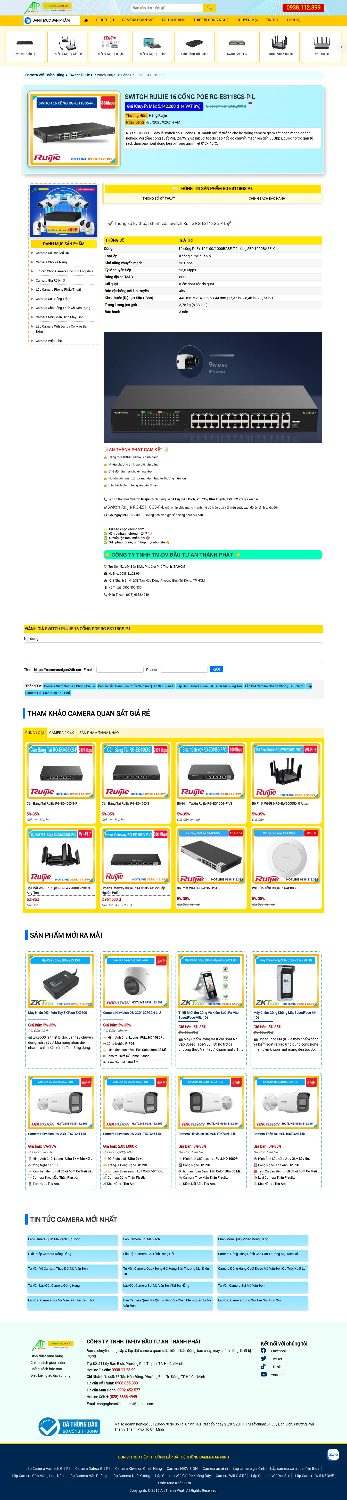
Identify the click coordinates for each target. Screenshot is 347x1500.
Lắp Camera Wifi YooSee (270, 1476)
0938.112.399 (303, 7)
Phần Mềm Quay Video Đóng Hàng (243, 1239)
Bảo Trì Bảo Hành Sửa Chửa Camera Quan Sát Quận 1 (135, 686)
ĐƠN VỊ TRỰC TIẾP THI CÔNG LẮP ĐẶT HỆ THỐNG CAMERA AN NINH (173, 1457)
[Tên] (57, 670)
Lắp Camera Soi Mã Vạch (141, 1239)
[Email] (120, 670)
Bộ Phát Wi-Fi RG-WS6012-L (197, 888)
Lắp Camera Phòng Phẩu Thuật (58, 289)
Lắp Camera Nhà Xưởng (131, 1476)
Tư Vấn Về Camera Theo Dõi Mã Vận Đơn (58, 1268)
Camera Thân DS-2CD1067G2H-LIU (279, 1134)
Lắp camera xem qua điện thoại (295, 1468)
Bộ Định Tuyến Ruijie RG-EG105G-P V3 (204, 803)
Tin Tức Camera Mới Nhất (73, 1220)
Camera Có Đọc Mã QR (52, 253)
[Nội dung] (173, 652)
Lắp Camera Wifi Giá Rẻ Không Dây (183, 1476)
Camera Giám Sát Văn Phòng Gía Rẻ (69, 686)
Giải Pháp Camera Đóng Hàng (49, 1254)
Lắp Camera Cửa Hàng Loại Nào (38, 1476)
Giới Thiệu (105, 20)
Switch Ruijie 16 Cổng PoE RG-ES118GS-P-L (129, 75)
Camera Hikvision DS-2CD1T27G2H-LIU (207, 1134)
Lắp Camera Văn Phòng (88, 1476)
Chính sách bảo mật (46, 1369)
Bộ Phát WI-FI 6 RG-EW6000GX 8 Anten (280, 803)
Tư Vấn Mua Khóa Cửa (173, 1483)
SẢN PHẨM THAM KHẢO (99, 733)
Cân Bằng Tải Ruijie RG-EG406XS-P (52, 803)
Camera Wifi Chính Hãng (44, 75)
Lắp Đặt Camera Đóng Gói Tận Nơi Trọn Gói (249, 1300)
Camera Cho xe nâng (51, 262)
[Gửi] (216, 669)
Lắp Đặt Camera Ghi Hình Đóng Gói (148, 1254)
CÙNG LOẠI (34, 733)
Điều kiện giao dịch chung (50, 1375)
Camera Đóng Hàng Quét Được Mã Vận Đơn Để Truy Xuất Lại (262, 1268)
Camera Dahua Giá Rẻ (92, 1468)
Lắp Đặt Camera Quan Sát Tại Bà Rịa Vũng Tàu (209, 686)
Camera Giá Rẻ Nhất (50, 280)
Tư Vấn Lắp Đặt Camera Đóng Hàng (54, 1285)
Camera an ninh (215, 1468)
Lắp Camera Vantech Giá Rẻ (48, 1468)
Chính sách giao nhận (47, 1362)
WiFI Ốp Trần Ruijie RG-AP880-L (275, 888)
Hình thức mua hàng (46, 1356)
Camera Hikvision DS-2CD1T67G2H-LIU (57, 1134)
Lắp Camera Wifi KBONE (314, 1476)
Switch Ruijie (80, 75)
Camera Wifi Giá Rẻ (231, 1476)
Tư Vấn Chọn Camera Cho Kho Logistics (65, 271)
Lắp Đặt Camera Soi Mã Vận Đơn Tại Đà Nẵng (156, 1285)
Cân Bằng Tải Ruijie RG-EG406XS (125, 803)
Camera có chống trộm (53, 299)
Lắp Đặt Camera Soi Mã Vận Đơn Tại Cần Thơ (61, 1300)
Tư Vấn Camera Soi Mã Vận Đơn (241, 1285)
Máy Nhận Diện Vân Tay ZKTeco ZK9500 (57, 1013)
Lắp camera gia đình (249, 1468)
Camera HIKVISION (182, 1468)
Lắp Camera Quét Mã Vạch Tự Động (54, 1239)
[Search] (167, 8)
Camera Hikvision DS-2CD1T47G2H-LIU (132, 1134)
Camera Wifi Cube (49, 341)
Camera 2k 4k (61, 733)
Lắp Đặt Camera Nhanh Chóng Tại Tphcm (274, 686)
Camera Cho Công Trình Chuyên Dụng (63, 308)
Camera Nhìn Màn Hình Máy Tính (60, 317)
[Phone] (184, 670)
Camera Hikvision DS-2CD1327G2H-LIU (132, 1013)
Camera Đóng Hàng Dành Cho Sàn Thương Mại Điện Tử (258, 1254)
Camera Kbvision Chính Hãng (138, 1468)
